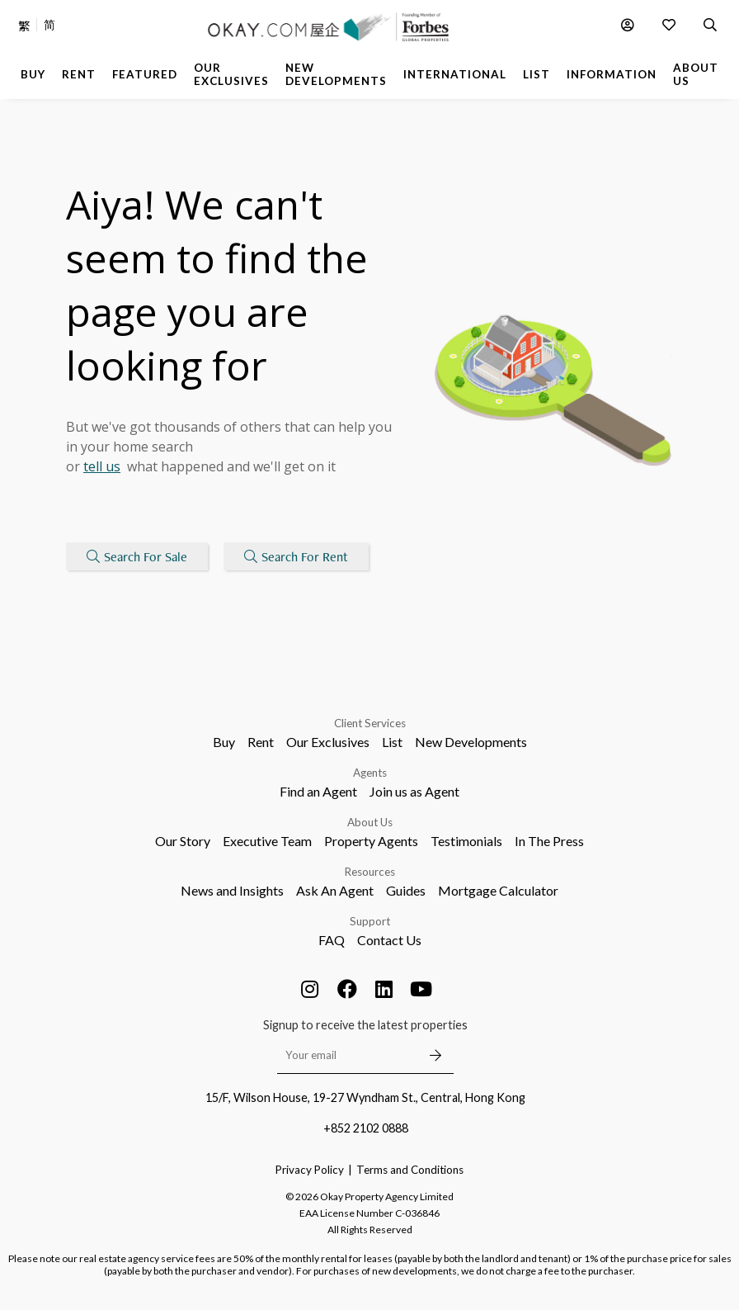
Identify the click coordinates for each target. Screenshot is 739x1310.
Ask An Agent (335, 890)
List (392, 742)
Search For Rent (297, 556)
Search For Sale (137, 556)
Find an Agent (318, 791)
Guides (406, 890)
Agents (370, 772)
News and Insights (232, 890)
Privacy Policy (309, 1169)
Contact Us (389, 940)
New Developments (471, 742)
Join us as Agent (414, 791)
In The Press (549, 841)
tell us (101, 467)
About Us (370, 822)
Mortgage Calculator (498, 890)
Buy (224, 742)
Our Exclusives (328, 742)
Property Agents (371, 841)
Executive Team (267, 841)
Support (370, 921)
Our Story (182, 841)
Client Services (370, 723)
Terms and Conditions (410, 1169)
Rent (260, 742)
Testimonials (466, 841)
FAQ (331, 940)
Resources (370, 871)
